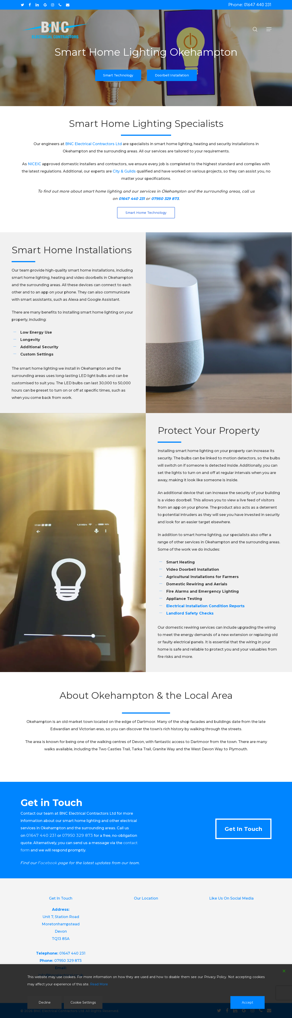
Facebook (47, 863)
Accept (247, 1002)
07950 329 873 (68, 960)
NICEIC (34, 164)
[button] (268, 29)
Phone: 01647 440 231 (249, 5)
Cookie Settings (83, 1002)
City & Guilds (124, 171)
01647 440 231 (72, 953)
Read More (99, 984)
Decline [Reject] (45, 1002)
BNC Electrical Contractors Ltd (93, 144)
